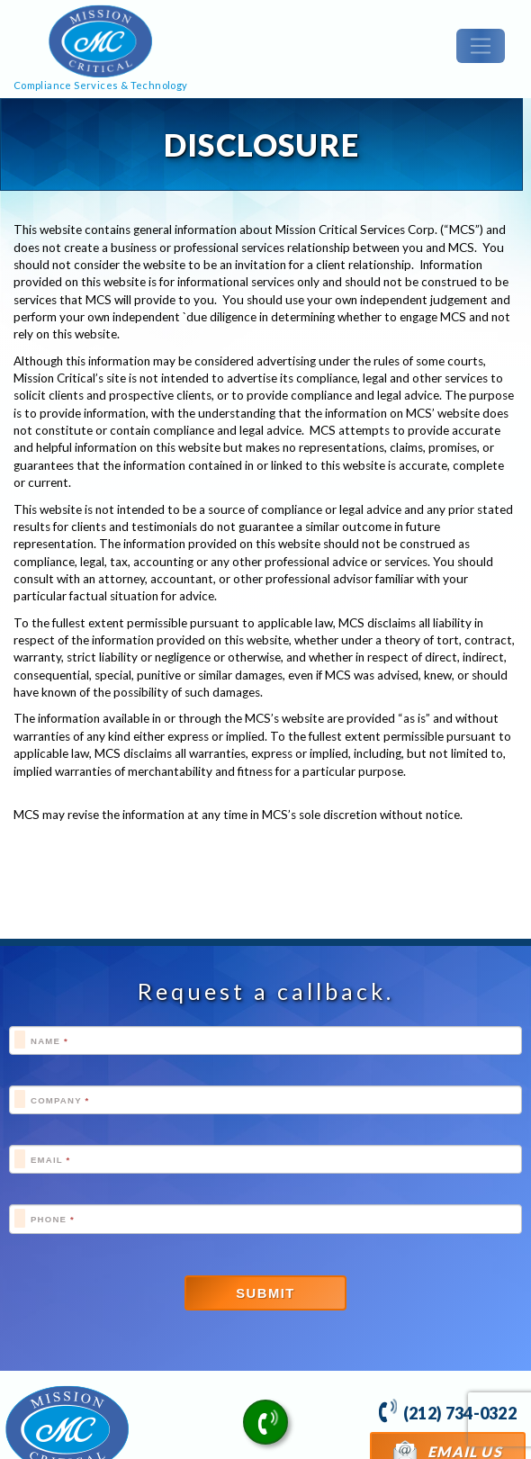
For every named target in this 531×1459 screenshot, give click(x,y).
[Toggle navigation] (480, 46)
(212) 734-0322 (448, 1411)
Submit (265, 1293)
